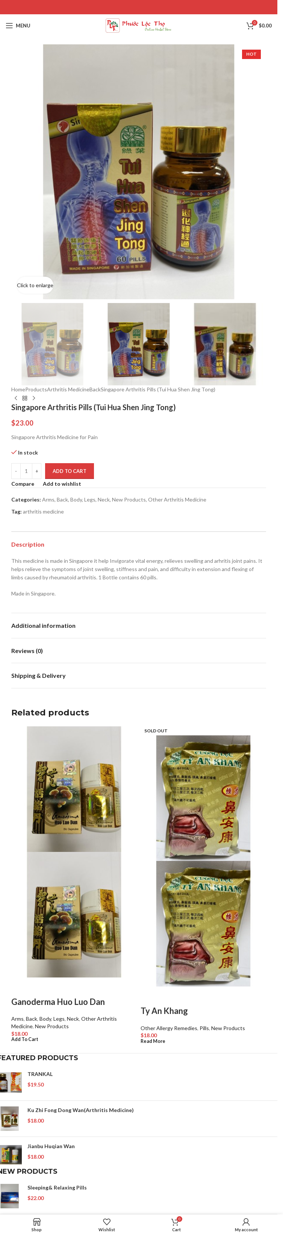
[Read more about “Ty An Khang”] (153, 1041)
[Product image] (74, 914)
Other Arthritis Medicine (177, 499)
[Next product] (33, 398)
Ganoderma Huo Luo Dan (58, 1002)
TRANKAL (40, 1074)
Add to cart (69, 471)
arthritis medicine (43, 512)
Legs (89, 499)
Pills (204, 1028)
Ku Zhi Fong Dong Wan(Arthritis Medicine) (80, 1110)
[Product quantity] (26, 471)
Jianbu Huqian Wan (51, 1146)
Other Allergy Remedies (169, 1028)
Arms (48, 499)
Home (18, 389)
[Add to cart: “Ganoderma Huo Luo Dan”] (24, 1039)
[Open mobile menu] (18, 25)
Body (76, 499)
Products (36, 389)
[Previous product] (15, 398)
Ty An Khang (164, 1011)
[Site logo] (139, 25)
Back (95, 389)
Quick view (40, 986)
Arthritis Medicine (68, 389)
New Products (129, 499)
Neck (104, 499)
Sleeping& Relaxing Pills (57, 1187)
